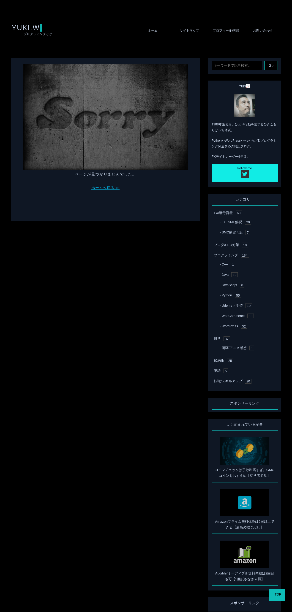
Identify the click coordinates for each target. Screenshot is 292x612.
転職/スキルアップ (231, 390)
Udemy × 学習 (236, 314)
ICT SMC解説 (235, 231)
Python (230, 304)
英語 (221, 380)
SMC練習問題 (235, 241)
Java (229, 284)
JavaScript (232, 294)
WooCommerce (237, 325)
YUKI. (22, 34)
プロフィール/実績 (220, 30)
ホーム (139, 30)
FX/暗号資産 (227, 222)
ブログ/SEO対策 (230, 254)
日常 (221, 348)
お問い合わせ (260, 30)
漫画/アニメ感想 (236, 357)
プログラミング (230, 264)
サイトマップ (179, 30)
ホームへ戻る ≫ (105, 197)
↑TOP (277, 598)
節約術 (223, 369)
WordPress (233, 335)
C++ (228, 273)
